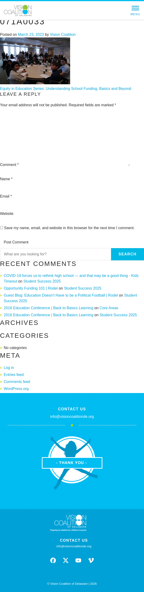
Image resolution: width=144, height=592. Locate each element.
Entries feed (14, 375)
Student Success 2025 (42, 281)
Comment (9, 165)
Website (7, 214)
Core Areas (109, 308)
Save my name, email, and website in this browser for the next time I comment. (69, 228)
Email (6, 196)
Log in (9, 368)
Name (6, 179)
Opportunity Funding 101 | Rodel (31, 288)
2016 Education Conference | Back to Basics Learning (48, 308)
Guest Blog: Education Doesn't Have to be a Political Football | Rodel (61, 295)
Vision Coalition (63, 35)
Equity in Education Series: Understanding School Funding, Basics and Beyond (65, 89)
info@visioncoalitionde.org (72, 417)
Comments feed (17, 382)
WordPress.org (16, 389)
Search (128, 254)
